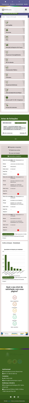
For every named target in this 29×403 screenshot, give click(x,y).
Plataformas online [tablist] (14, 150)
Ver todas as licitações (8, 234)
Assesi (9, 401)
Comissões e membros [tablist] (14, 156)
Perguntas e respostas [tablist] (14, 147)
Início (3, 16)
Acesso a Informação (11, 16)
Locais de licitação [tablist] (14, 153)
